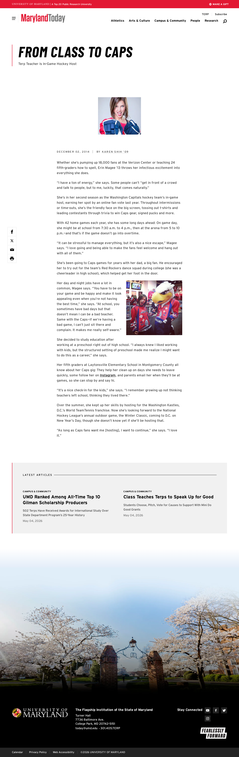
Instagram (108, 375)
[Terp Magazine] (205, 14)
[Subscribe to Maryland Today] (221, 14)
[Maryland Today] (43, 18)
